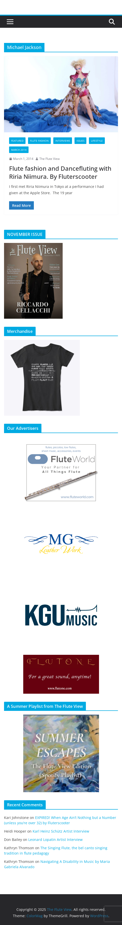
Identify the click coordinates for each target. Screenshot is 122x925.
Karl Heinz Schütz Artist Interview (61, 831)
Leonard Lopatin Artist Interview (55, 839)
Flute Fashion (39, 140)
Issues (80, 140)
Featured (17, 140)
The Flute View (49, 159)
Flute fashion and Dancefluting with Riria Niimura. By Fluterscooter (60, 172)
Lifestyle (97, 140)
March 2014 (19, 150)
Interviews (62, 140)
